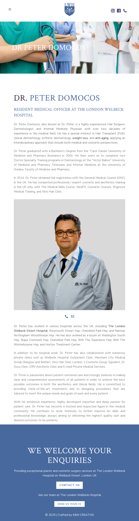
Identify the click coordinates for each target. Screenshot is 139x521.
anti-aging (101, 138)
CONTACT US (69, 485)
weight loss (80, 138)
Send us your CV (69, 504)
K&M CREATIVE (83, 515)
